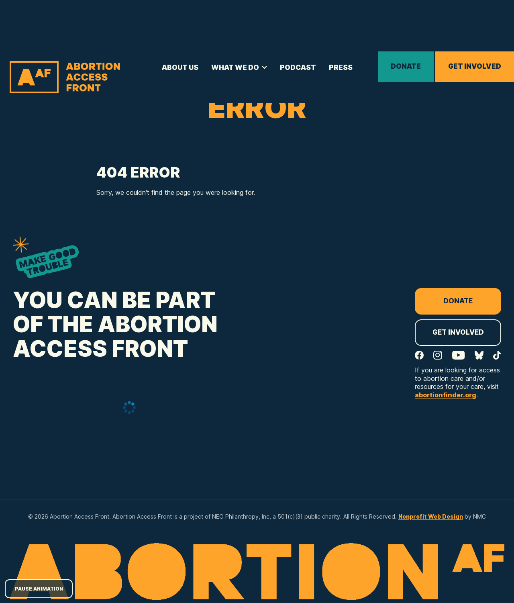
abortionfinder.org (445, 395)
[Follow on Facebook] (419, 355)
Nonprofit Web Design (430, 516)
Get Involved (474, 66)
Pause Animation (39, 589)
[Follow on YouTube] (458, 355)
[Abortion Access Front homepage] (65, 77)
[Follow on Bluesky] (479, 355)
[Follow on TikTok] (497, 355)
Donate (406, 66)
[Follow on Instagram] (437, 355)
